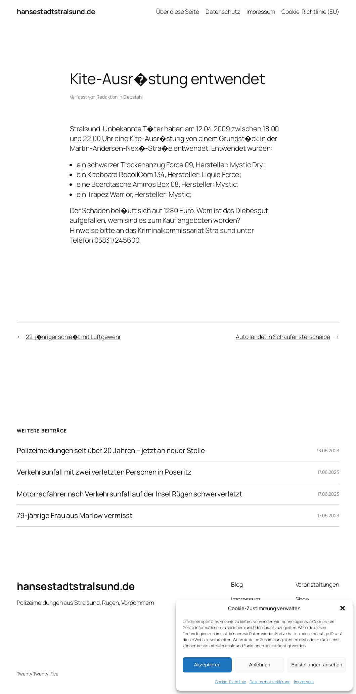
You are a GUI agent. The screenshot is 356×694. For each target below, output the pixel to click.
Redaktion (107, 97)
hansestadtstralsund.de (56, 11)
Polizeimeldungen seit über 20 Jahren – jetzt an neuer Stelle (111, 451)
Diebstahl (133, 97)
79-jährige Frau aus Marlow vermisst (74, 516)
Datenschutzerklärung (270, 682)
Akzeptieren (207, 664)
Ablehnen (259, 664)
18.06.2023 (328, 450)
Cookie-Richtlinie (230, 682)
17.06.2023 (328, 472)
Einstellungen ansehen (316, 664)
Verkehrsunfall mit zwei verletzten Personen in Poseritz (104, 472)
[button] (342, 608)
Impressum (304, 682)
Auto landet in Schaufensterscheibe (283, 337)
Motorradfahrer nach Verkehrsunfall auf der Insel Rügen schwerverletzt (129, 494)
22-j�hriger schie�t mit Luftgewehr (73, 337)
